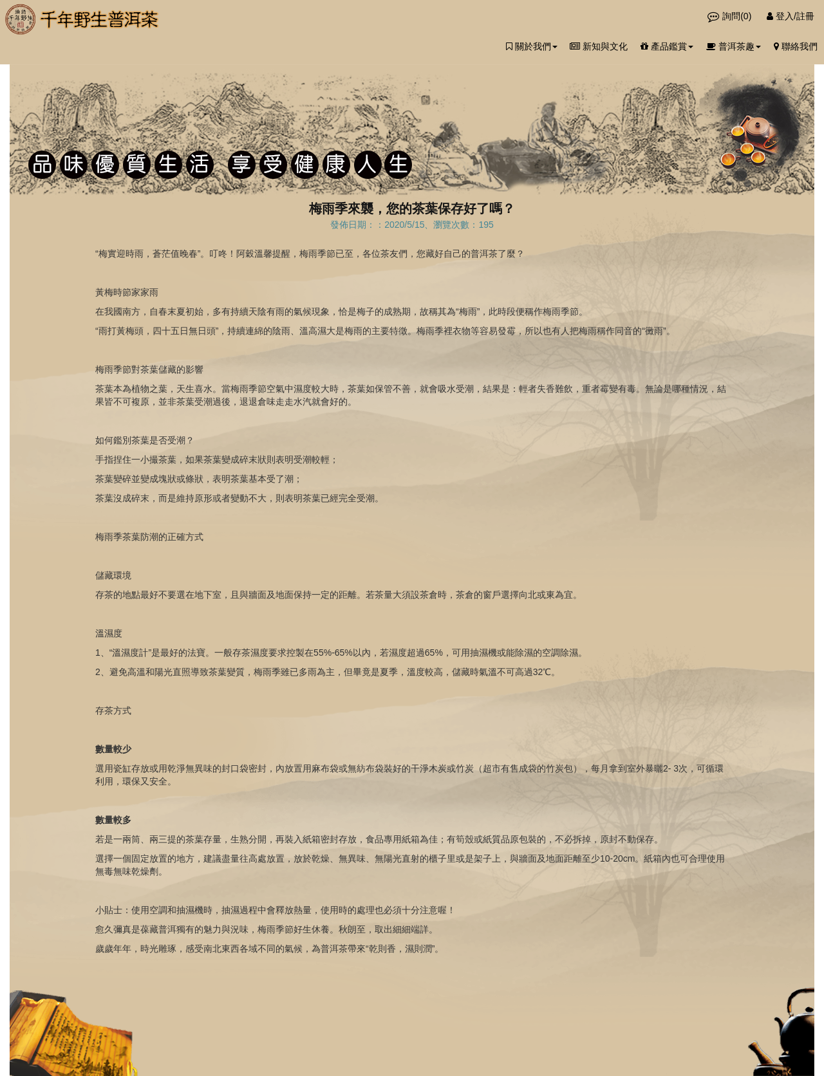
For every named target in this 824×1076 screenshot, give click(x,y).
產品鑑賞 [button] (667, 46)
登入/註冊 (790, 16)
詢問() (730, 16)
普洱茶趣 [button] (733, 46)
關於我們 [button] (531, 46)
